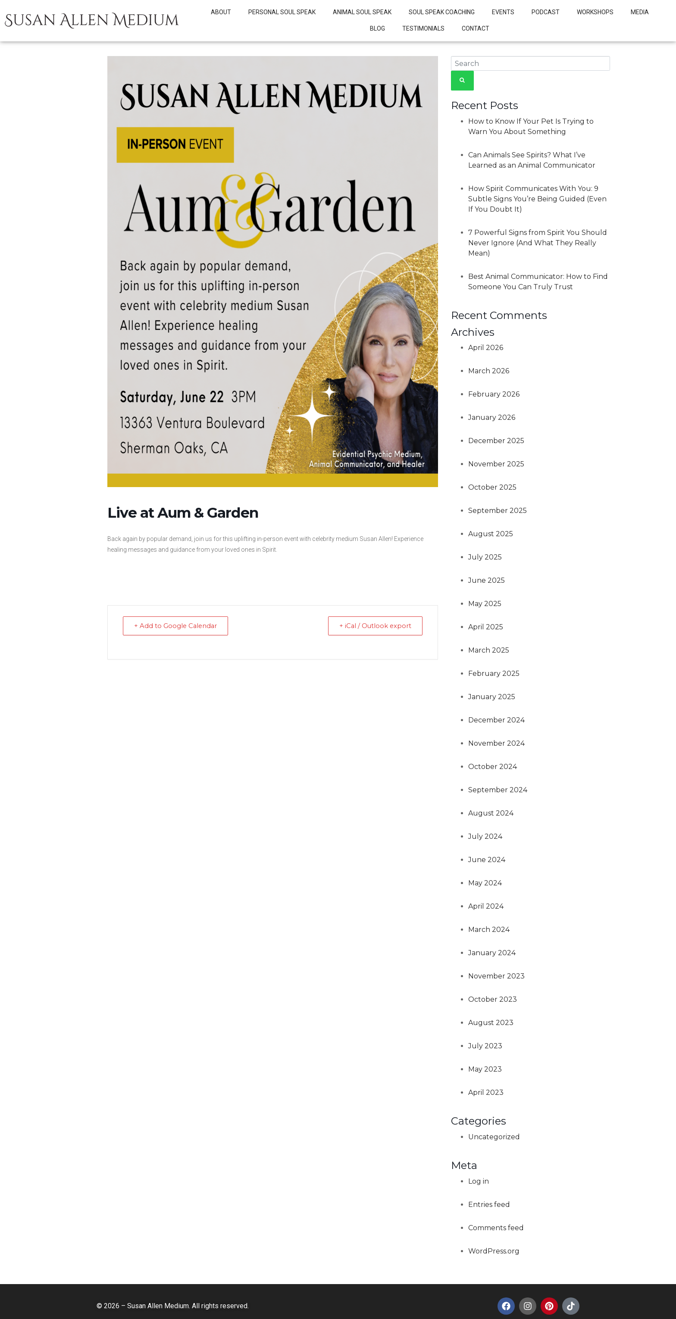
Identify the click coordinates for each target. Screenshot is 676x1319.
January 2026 (491, 417)
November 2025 (496, 464)
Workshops (595, 12)
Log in (478, 1181)
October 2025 (492, 487)
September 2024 (497, 790)
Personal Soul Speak (282, 12)
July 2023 (485, 1046)
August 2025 (490, 534)
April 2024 (486, 906)
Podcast (546, 12)
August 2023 (490, 1023)
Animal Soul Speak (362, 12)
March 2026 (488, 371)
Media (640, 12)
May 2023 (485, 1069)
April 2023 (486, 1092)
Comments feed (496, 1228)
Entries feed (489, 1204)
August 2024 (490, 813)
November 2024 (496, 743)
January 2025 (491, 697)
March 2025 (488, 650)
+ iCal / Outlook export (373, 626)
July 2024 (485, 836)
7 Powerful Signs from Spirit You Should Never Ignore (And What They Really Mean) (537, 242)
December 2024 (496, 720)
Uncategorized (494, 1137)
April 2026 (485, 348)
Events (503, 12)
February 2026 (494, 394)
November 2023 (496, 976)
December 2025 (496, 441)
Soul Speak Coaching (442, 12)
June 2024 (486, 860)
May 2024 (485, 883)
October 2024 (492, 767)
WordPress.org (494, 1251)
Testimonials (423, 28)
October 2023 (492, 999)
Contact (475, 28)
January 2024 (492, 953)
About (221, 12)
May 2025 (484, 604)
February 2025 (494, 673)
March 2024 (489, 929)
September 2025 (497, 510)
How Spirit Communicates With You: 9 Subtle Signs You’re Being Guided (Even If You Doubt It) (537, 198)
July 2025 (485, 557)
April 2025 (485, 627)
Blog (377, 28)
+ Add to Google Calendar (177, 626)
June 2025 (486, 580)
